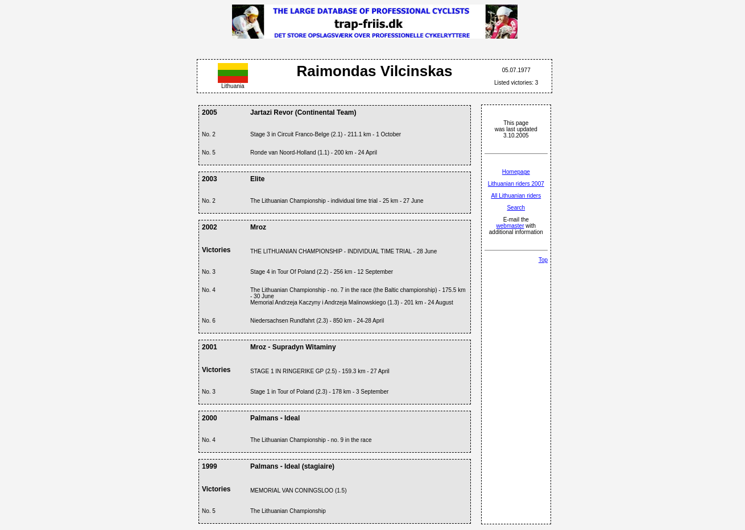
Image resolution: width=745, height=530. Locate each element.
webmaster (510, 226)
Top (543, 260)
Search (516, 208)
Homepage (516, 172)
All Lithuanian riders (516, 196)
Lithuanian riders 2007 (516, 184)
